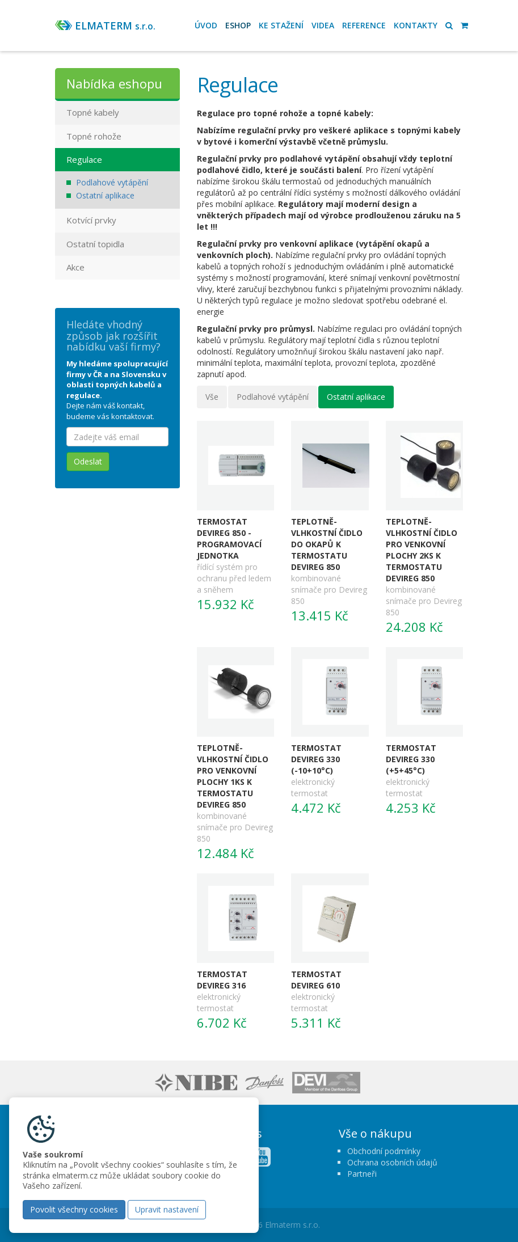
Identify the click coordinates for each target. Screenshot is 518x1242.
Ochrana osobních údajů (392, 1162)
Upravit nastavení (167, 1209)
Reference (364, 25)
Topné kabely (92, 112)
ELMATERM (115, 25)
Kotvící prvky (91, 220)
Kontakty (415, 25)
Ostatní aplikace (356, 396)
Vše (211, 396)
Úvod (206, 25)
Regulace (84, 159)
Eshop (238, 25)
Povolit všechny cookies (74, 1209)
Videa (322, 25)
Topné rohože (93, 136)
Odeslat (88, 461)
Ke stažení (281, 25)
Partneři (362, 1173)
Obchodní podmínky (383, 1151)
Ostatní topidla (95, 244)
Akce (75, 267)
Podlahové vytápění (273, 396)
